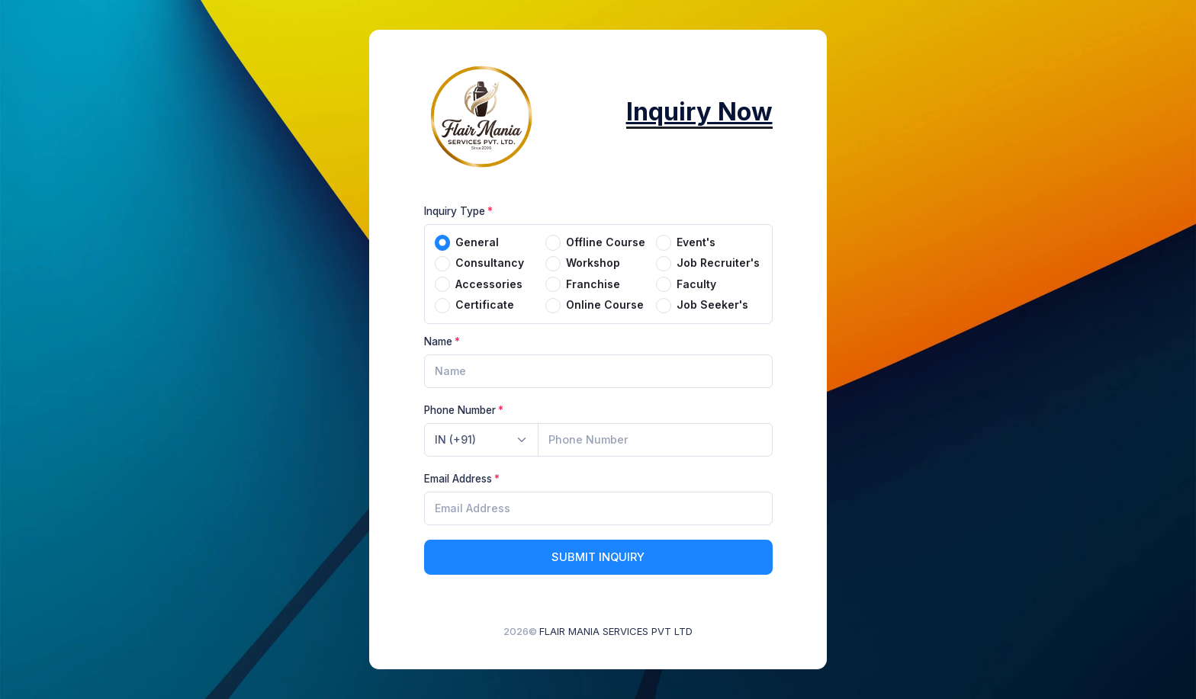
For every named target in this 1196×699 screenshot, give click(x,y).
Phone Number (460, 410)
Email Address (458, 479)
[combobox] (481, 440)
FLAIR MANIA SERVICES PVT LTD (616, 631)
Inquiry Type (454, 211)
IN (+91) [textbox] (455, 439)
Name (438, 341)
